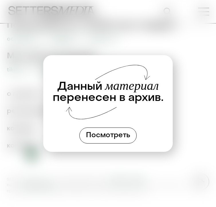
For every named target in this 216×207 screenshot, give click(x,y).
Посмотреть (108, 135)
